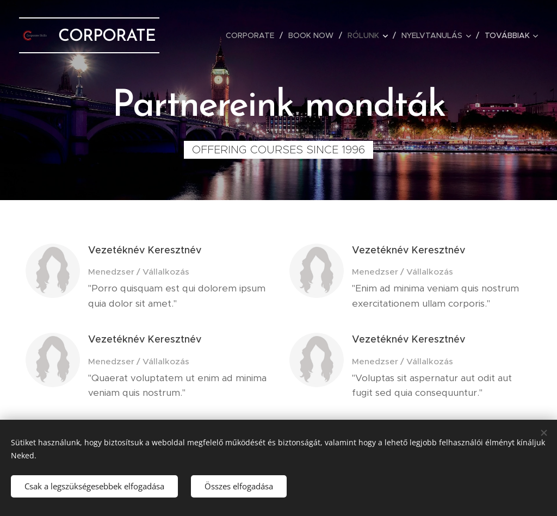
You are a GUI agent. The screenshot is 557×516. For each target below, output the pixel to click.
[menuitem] (253, 35)
